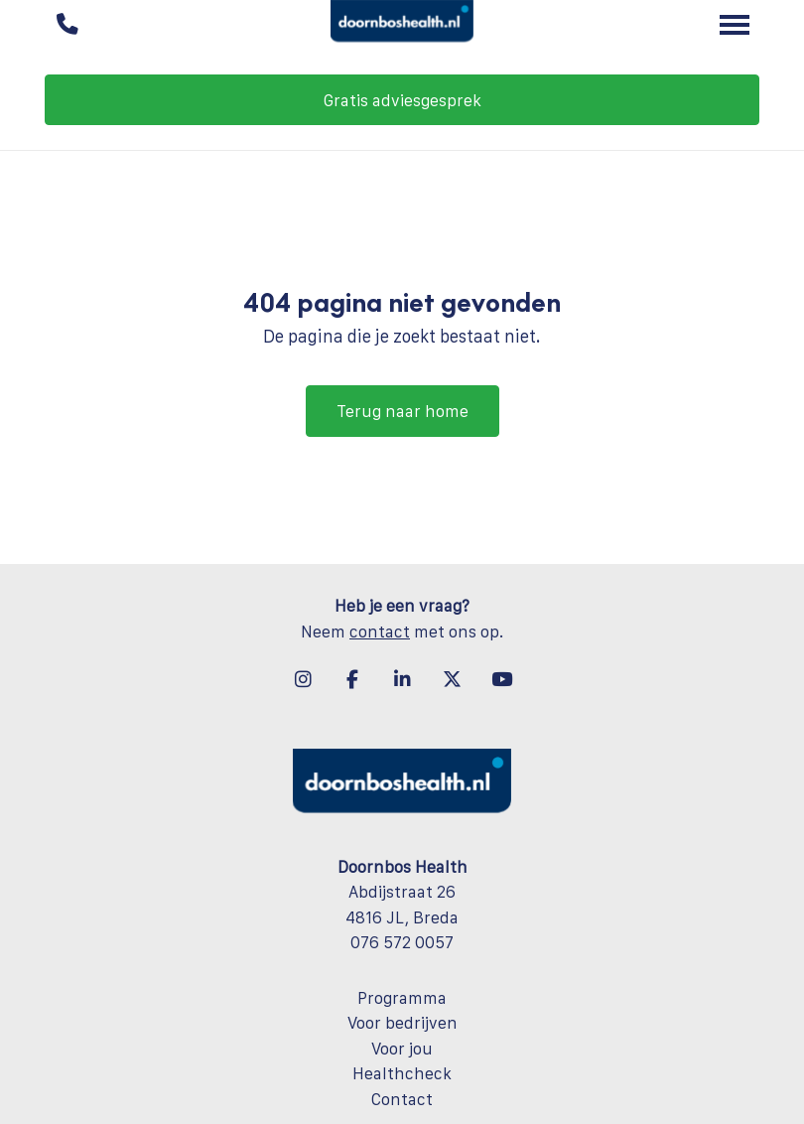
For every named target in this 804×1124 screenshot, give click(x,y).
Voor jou (402, 1048)
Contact (402, 1099)
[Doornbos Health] (402, 25)
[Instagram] (303, 679)
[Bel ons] (67, 25)
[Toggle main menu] (734, 25)
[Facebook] (352, 679)
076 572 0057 (402, 942)
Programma (402, 998)
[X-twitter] (451, 679)
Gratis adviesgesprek (402, 100)
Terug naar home (402, 411)
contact (379, 631)
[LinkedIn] (402, 679)
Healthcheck (402, 1073)
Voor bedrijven (402, 1023)
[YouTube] (501, 679)
